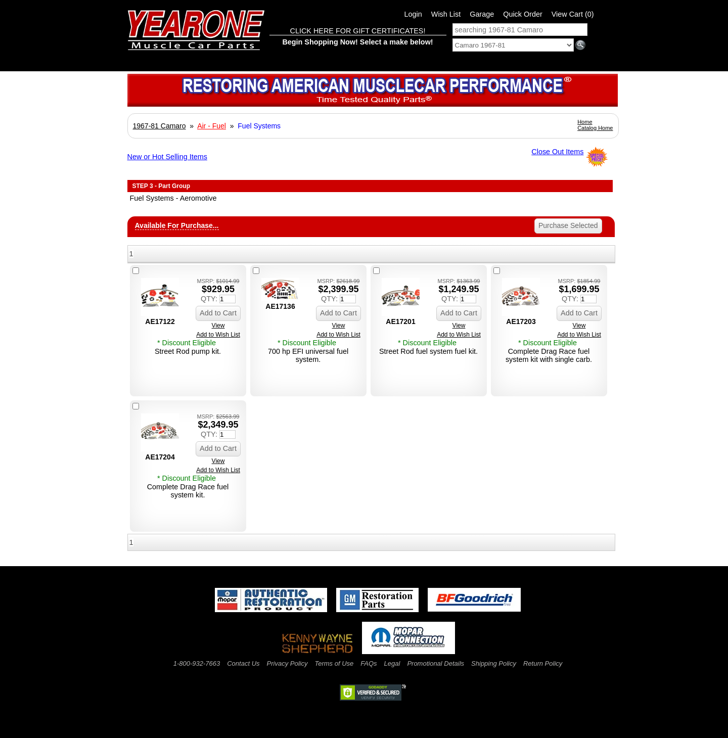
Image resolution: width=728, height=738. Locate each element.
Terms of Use (333, 663)
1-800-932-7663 (196, 663)
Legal (392, 663)
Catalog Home (595, 128)
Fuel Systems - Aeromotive (173, 198)
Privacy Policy (287, 663)
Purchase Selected (568, 225)
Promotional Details (435, 663)
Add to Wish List (218, 334)
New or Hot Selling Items (167, 157)
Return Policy (542, 663)
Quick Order (522, 14)
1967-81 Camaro (159, 126)
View (218, 325)
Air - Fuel (211, 126)
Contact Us (243, 663)
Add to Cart (218, 313)
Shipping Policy (493, 663)
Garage (482, 14)
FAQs (368, 663)
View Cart (573, 14)
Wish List (446, 14)
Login (413, 14)
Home (584, 122)
